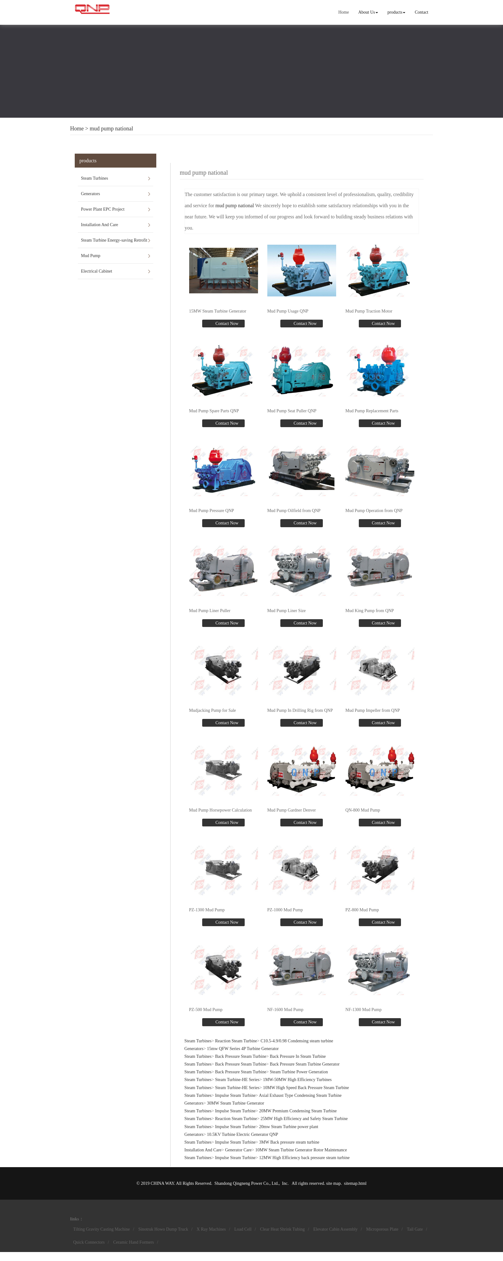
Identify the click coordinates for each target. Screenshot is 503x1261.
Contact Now (226, 323)
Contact (421, 12)
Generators (90, 193)
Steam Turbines (94, 178)
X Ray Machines (211, 1229)
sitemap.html (355, 1183)
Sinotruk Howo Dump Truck (163, 1229)
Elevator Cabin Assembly (335, 1229)
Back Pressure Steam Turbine (240, 1056)
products (396, 12)
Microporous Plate (382, 1229)
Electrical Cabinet (96, 271)
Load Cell (243, 1229)
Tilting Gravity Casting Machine (101, 1229)
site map (333, 1183)
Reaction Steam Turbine (236, 1041)
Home (343, 12)
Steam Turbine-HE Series (237, 1080)
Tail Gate (415, 1229)
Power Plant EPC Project (102, 209)
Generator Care (238, 1150)
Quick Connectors (89, 1242)
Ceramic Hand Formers (133, 1242)
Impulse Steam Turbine (235, 1095)
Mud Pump (90, 255)
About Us (368, 12)
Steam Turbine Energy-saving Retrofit (114, 240)
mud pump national (111, 128)
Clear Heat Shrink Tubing (282, 1229)
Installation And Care (99, 224)
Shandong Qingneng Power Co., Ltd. (247, 1183)
